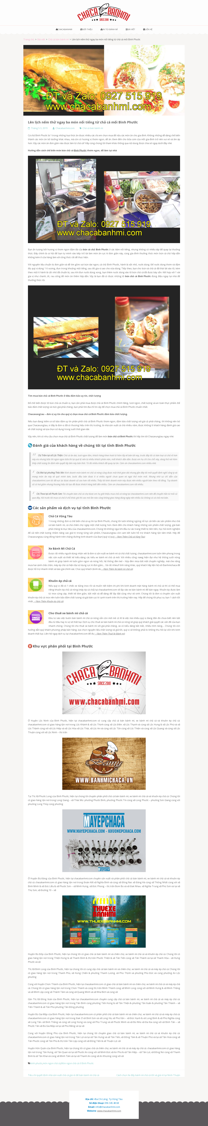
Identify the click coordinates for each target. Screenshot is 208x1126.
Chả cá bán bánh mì (93, 128)
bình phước (36, 1063)
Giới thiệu (86, 29)
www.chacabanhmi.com (109, 1110)
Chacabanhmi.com (65, 128)
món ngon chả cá (51, 1063)
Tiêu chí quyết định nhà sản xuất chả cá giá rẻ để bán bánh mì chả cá (63, 1075)
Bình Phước (80, 150)
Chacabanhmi (64, 29)
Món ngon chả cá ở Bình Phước (77, 1063)
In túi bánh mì (109, 29)
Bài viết (130, 29)
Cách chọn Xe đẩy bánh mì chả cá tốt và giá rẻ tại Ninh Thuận (148, 1075)
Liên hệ (147, 29)
